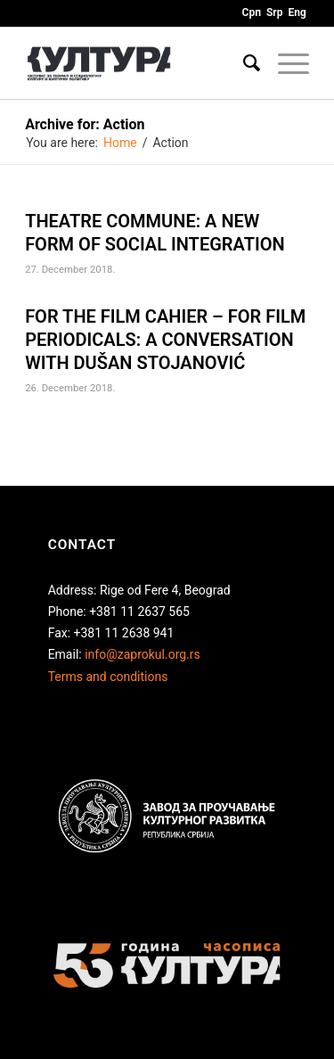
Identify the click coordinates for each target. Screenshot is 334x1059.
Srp (274, 12)
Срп (251, 12)
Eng (297, 12)
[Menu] (284, 63)
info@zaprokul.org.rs (142, 654)
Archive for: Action (84, 124)
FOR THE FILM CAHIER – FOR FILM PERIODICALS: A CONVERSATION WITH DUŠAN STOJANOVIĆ (165, 340)
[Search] (242, 63)
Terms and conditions (108, 676)
